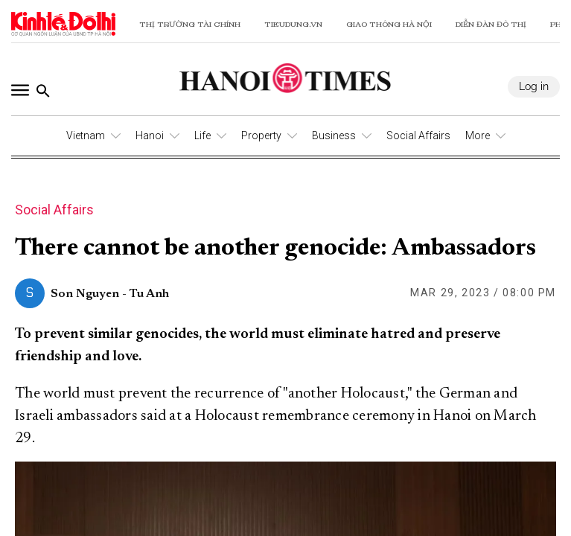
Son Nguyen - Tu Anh (110, 294)
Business (334, 135)
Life (202, 135)
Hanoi (149, 135)
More (477, 135)
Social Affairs (418, 135)
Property (261, 135)
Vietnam (85, 135)
